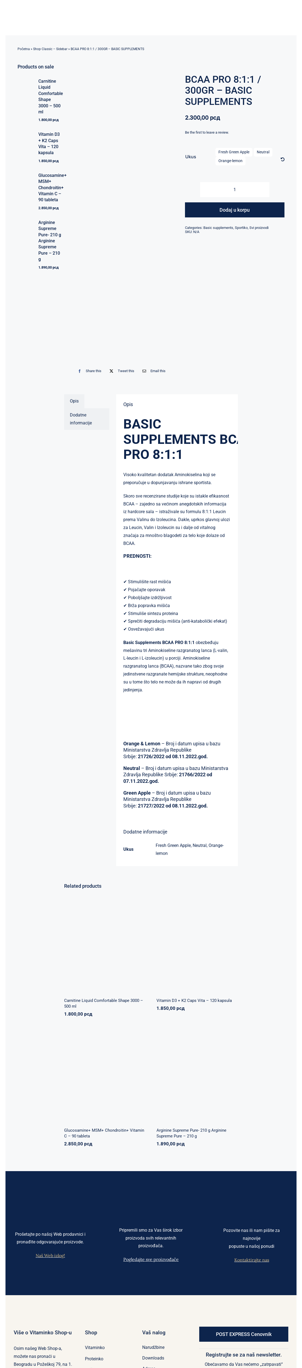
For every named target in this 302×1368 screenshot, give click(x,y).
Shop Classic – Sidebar (50, 49)
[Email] (153, 371)
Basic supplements (218, 228)
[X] (120, 371)
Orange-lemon (230, 161)
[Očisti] (282, 159)
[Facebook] (88, 371)
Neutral (263, 152)
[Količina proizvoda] (234, 189)
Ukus (190, 156)
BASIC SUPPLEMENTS (169, 431)
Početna (24, 49)
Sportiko (241, 228)
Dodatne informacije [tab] (81, 419)
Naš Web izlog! (50, 1255)
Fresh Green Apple (233, 152)
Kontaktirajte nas (251, 1260)
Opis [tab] (74, 401)
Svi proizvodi (259, 228)
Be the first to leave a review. (207, 132)
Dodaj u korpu (235, 210)
